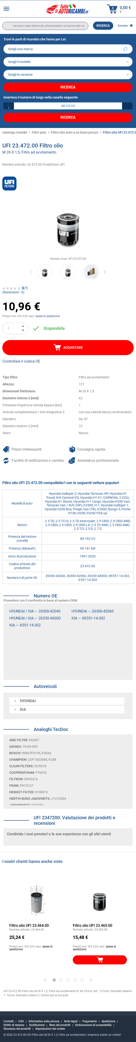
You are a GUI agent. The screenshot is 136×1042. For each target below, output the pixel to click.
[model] (68, 61)
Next (104, 271)
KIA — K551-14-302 (25, 625)
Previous (31, 271)
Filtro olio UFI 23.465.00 (92, 925)
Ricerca (103, 25)
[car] (68, 74)
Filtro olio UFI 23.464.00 (29, 925)
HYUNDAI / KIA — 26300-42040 (34, 611)
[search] (45, 26)
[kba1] (68, 105)
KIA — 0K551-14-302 (88, 618)
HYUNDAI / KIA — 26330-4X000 (35, 618)
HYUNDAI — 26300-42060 (93, 611)
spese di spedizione (47, 316)
